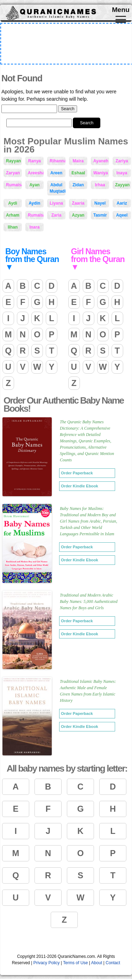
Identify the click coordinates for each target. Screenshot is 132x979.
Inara (35, 227)
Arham (12, 215)
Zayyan (122, 184)
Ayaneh (100, 160)
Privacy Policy (46, 962)
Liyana (56, 203)
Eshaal (78, 172)
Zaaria (78, 203)
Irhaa (100, 184)
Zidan (78, 184)
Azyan (78, 215)
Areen (56, 172)
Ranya (34, 160)
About (96, 962)
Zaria (56, 215)
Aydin (34, 203)
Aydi (12, 203)
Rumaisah (14, 184)
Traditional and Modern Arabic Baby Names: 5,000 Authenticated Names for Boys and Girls (89, 601)
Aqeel (122, 215)
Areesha (36, 172)
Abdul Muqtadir (57, 188)
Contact (113, 962)
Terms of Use (75, 962)
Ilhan (13, 227)
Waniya (100, 172)
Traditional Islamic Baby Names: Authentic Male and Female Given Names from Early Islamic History (88, 691)
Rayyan (13, 160)
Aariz (122, 203)
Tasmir (100, 215)
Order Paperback (77, 473)
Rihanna (57, 160)
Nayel (100, 203)
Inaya (122, 172)
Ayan (35, 184)
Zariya (121, 160)
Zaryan (13, 172)
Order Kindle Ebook (79, 486)
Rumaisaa (36, 215)
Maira (78, 160)
